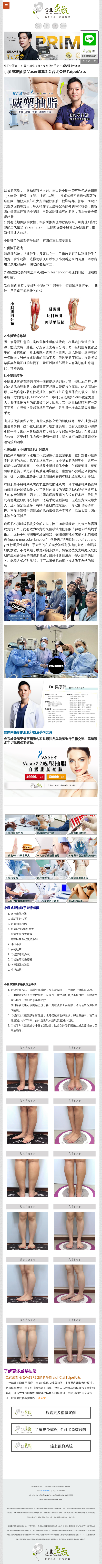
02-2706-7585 (45, 1491)
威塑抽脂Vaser (71, 66)
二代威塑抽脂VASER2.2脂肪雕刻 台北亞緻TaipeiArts (43, 1377)
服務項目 (34, 66)
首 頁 (23, 66)
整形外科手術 (51, 66)
